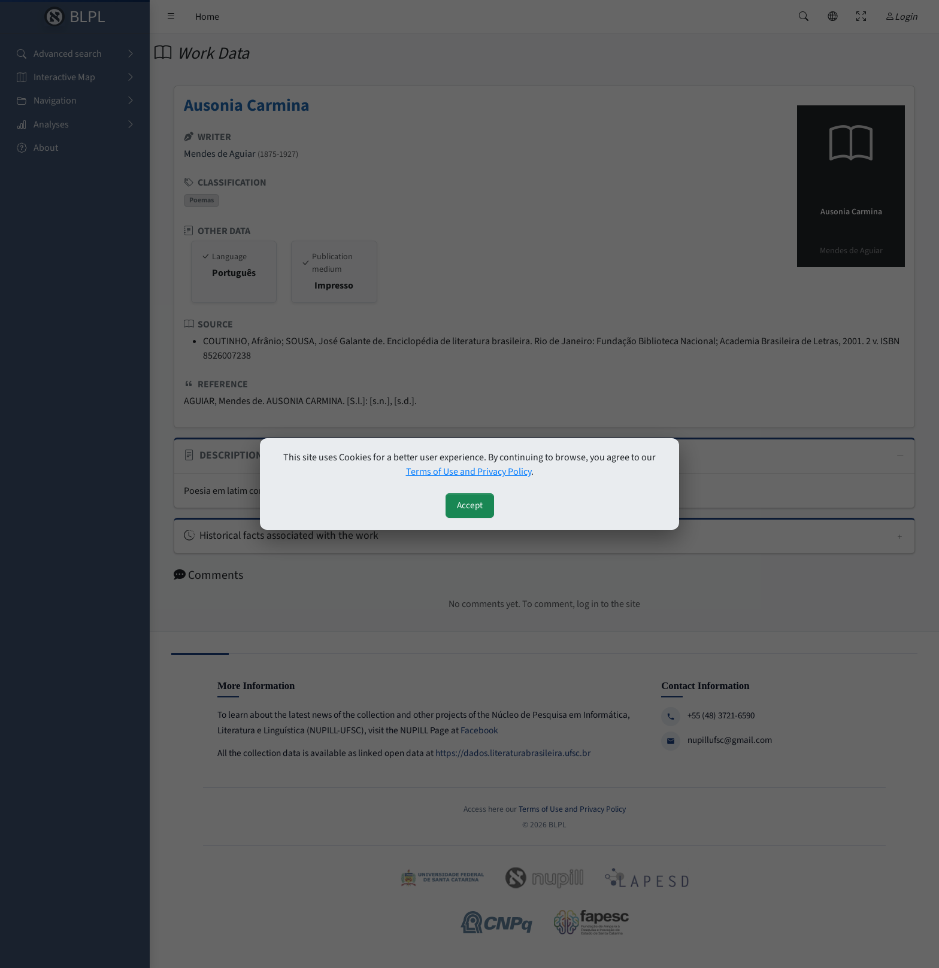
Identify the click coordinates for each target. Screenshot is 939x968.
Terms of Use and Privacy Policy (468, 471)
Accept (470, 505)
